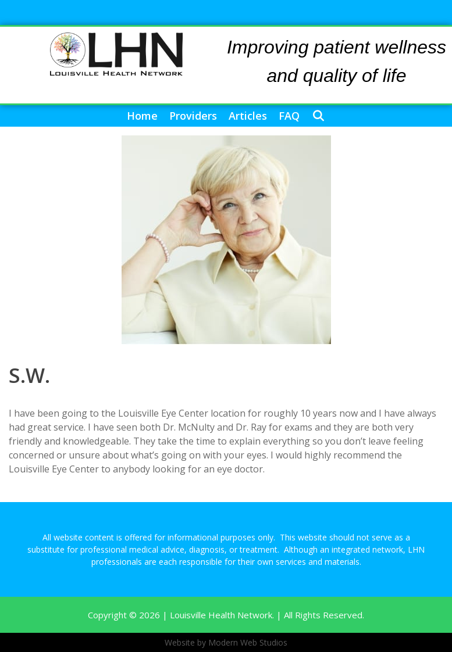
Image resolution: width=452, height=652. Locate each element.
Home (142, 116)
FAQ (289, 116)
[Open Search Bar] (317, 116)
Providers (193, 116)
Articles (248, 116)
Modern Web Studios (247, 642)
